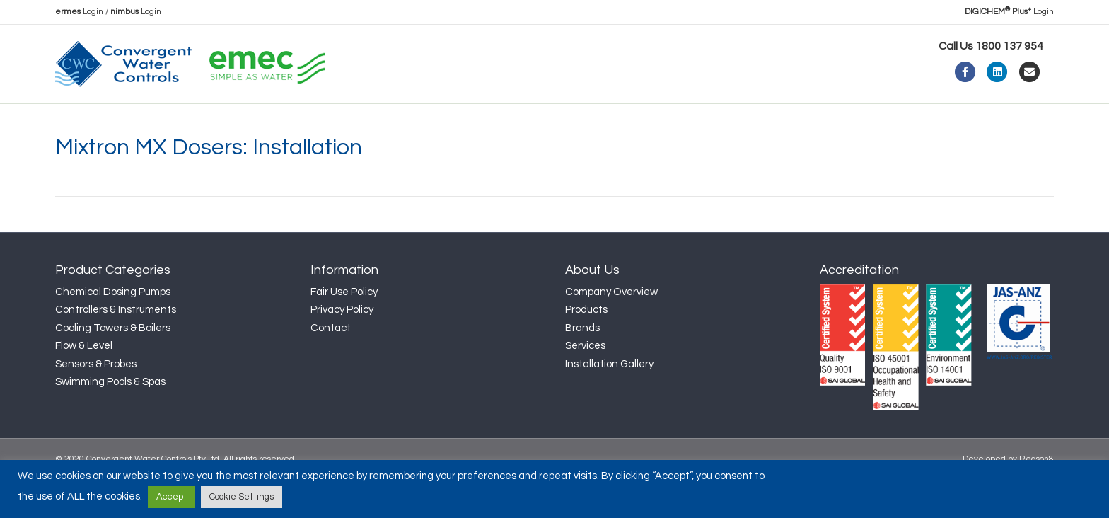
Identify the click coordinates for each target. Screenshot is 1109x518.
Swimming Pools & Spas (110, 420)
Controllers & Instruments (115, 348)
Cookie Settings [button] (241, 497)
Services (585, 384)
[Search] (1041, 119)
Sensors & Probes (96, 402)
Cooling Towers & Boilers (112, 366)
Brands (582, 366)
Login (79, 11)
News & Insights (329, 121)
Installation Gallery (609, 402)
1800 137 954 (1009, 46)
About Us (145, 121)
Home (82, 121)
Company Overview (611, 330)
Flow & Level (83, 384)
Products (228, 121)
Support (416, 121)
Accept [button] (171, 497)
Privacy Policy (341, 348)
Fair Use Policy (344, 330)
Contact (493, 121)
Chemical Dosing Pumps (112, 330)
